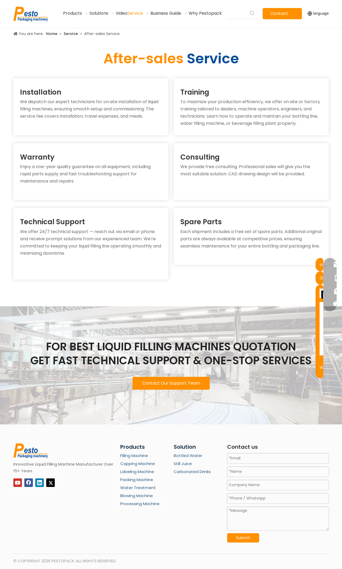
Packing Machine (136, 479)
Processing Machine (140, 503)
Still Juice (183, 463)
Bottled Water (188, 455)
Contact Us (279, 14)
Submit (243, 537)
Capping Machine (137, 463)
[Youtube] (17, 482)
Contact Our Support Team (171, 383)
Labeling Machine (137, 471)
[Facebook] (28, 482)
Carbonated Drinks (192, 471)
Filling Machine (134, 455)
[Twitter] (50, 482)
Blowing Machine (136, 495)
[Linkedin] (39, 482)
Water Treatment (138, 487)
